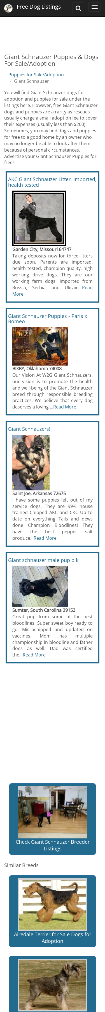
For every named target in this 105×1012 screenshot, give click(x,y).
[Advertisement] (52, 31)
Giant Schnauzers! (29, 428)
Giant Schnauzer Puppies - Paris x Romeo (47, 319)
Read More (64, 407)
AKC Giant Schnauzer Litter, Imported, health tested (52, 182)
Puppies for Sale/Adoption (36, 75)
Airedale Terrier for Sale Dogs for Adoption (52, 911)
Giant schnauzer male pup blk (43, 560)
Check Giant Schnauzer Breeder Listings (53, 819)
